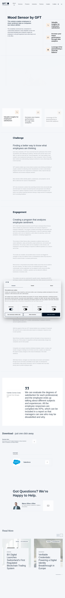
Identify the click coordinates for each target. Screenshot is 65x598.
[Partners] (41, 4)
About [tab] (51, 285)
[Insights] (48, 4)
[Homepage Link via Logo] (5, 4)
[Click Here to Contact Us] (61, 4)
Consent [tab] (13, 285)
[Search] (55, 4)
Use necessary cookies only (13, 314)
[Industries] (34, 4)
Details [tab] (32, 285)
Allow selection (32, 314)
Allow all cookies (51, 314)
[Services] (20, 4)
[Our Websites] (58, 4)
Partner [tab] (15, 452)
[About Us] (14, 4)
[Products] (27, 4)
